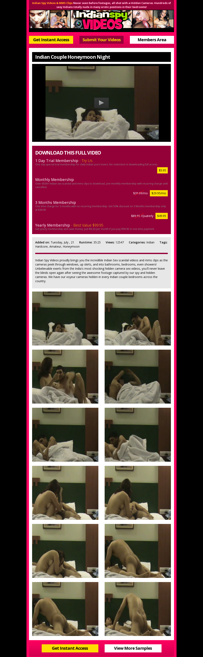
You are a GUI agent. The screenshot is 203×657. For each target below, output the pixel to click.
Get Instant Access (51, 39)
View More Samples (133, 648)
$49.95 (161, 216)
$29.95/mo (159, 193)
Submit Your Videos (102, 39)
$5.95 (162, 170)
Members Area (152, 39)
